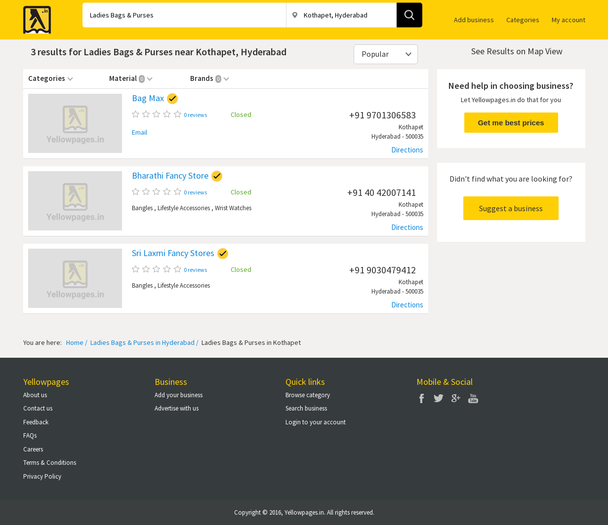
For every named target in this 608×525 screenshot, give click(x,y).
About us (35, 395)
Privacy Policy (42, 476)
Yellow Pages (34, 17)
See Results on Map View (517, 51)
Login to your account (315, 422)
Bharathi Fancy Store (170, 175)
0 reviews (195, 114)
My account (568, 19)
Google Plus (456, 398)
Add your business (179, 395)
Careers (33, 449)
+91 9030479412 (382, 269)
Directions (407, 149)
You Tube (473, 398)
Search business (306, 408)
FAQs (30, 435)
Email (139, 132)
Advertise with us (177, 408)
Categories (522, 19)
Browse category (307, 395)
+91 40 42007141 (381, 192)
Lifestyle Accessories (184, 208)
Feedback (35, 422)
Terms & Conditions (49, 462)
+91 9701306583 (382, 115)
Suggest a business (511, 208)
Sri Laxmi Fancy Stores (173, 253)
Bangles (142, 208)
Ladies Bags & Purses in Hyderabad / (144, 342)
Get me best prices (511, 122)
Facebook (421, 398)
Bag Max (148, 98)
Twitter (439, 398)
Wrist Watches (233, 208)
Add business (474, 19)
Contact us (37, 408)
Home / (76, 342)
